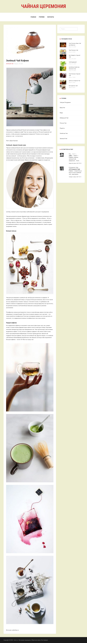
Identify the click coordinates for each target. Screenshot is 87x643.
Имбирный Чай (64, 118)
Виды (61, 112)
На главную (44, 640)
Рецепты (62, 128)
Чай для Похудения (65, 102)
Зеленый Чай (9, 63)
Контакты (50, 17)
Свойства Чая (64, 133)
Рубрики (41, 17)
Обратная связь (36, 640)
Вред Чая (62, 107)
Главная (33, 17)
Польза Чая (63, 123)
